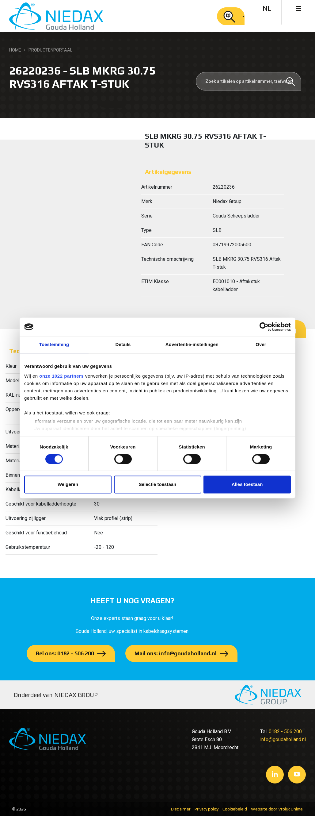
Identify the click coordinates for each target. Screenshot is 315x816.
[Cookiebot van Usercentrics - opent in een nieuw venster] (264, 326)
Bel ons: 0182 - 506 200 (65, 653)
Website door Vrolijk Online (277, 808)
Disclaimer (181, 808)
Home (15, 50)
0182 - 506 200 (285, 731)
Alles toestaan (247, 484)
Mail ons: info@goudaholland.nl (176, 653)
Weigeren (68, 484)
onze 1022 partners (61, 376)
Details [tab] (123, 344)
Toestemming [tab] (54, 344)
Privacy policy (206, 808)
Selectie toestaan (157, 484)
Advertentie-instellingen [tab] (191, 344)
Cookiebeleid (234, 808)
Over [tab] (261, 344)
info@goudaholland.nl (283, 739)
